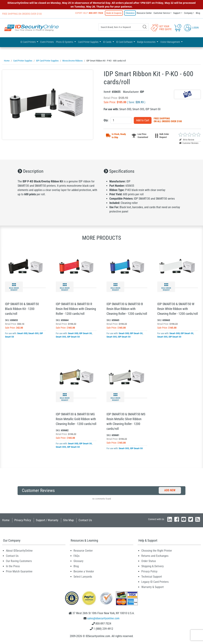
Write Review (186, 139)
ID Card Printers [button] (28, 41)
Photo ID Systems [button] (65, 41)
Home (6, 520)
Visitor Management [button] (170, 41)
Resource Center (144, 13)
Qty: (106, 120)
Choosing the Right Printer (156, 550)
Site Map (68, 520)
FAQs (76, 556)
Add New (169, 490)
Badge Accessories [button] (146, 41)
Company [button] (188, 13)
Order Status (148, 561)
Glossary (78, 561)
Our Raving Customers (19, 561)
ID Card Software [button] (124, 41)
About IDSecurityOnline (19, 550)
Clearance (130, 13)
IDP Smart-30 (85, 333)
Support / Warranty (47, 520)
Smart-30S (33, 333)
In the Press (13, 566)
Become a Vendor (84, 571)
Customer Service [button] (162, 13)
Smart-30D (22, 333)
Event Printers (47, 41)
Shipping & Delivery (152, 566)
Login (191, 27)
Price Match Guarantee (19, 571)
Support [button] (176, 13)
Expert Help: (89, 13)
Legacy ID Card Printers (155, 582)
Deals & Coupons (114, 13)
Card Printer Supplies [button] (88, 41)
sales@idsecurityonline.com (103, 618)
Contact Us (85, 520)
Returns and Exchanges (154, 556)
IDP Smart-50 (73, 336)
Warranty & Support (152, 587)
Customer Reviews (188, 143)
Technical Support (151, 576)
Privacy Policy (22, 520)
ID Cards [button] (107, 41)
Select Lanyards (83, 576)
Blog (198, 13)
